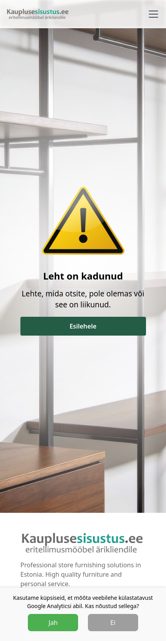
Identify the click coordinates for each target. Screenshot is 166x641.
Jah (53, 622)
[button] (152, 14)
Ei (112, 622)
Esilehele (83, 326)
